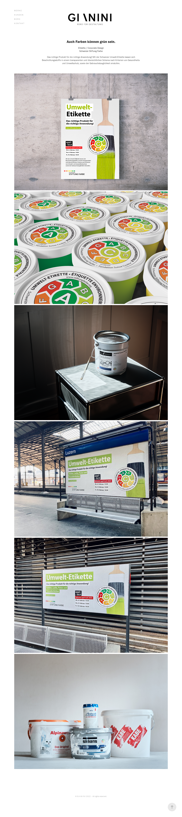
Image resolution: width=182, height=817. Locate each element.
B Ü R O (17, 19)
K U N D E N (18, 15)
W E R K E (18, 11)
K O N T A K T (19, 23)
